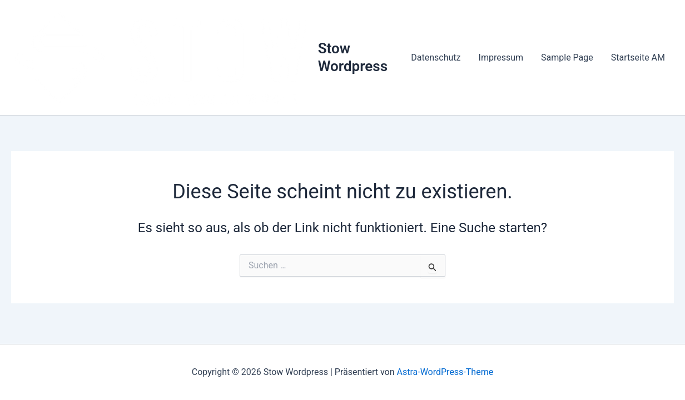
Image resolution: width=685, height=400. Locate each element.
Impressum (501, 57)
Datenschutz (435, 57)
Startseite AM (638, 57)
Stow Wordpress (353, 57)
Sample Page (567, 57)
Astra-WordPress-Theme (444, 372)
